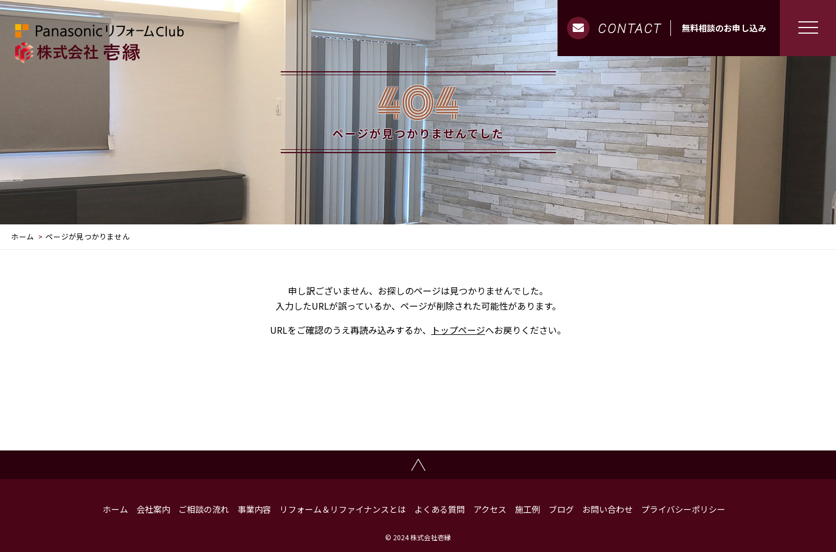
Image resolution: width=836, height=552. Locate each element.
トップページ (458, 330)
